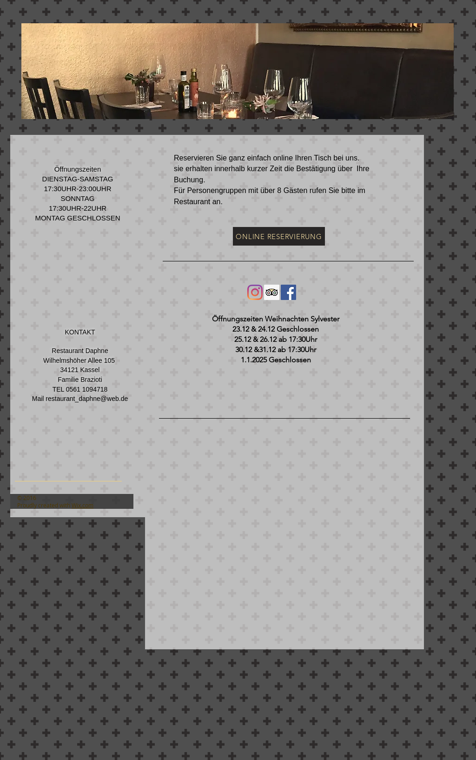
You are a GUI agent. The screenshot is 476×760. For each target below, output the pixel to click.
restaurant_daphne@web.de (87, 398)
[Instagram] (255, 292)
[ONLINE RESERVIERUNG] (279, 236)
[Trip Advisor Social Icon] (271, 292)
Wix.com (82, 505)
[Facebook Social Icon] (288, 292)
